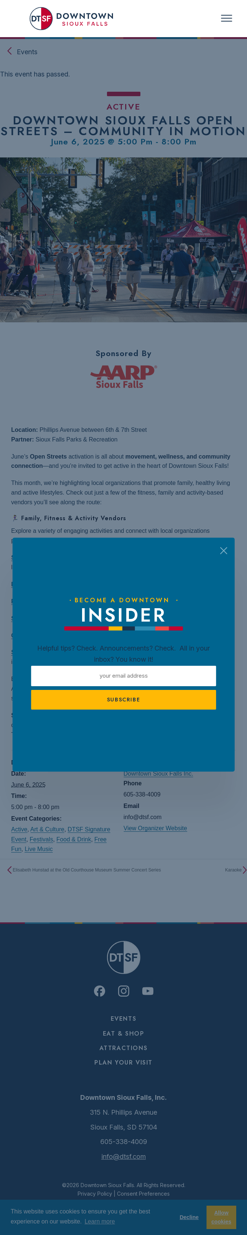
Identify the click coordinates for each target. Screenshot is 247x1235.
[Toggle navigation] (226, 18)
